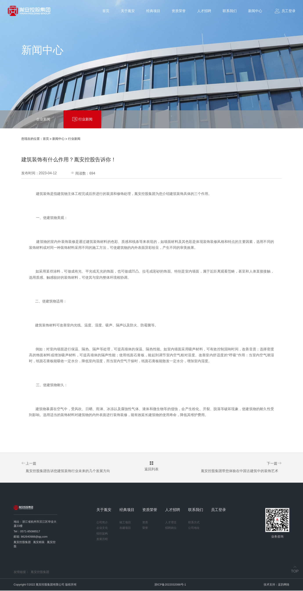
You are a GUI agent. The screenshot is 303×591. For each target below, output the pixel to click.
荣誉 (145, 528)
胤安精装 (39, 542)
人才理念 (171, 522)
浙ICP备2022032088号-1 (170, 585)
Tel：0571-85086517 (27, 531)
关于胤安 (128, 11)
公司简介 (102, 522)
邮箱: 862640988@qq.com (30, 537)
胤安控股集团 (22, 542)
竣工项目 (125, 522)
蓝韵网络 (283, 585)
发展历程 (102, 539)
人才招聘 (204, 11)
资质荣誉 (179, 11)
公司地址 (194, 528)
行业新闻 (74, 138)
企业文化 (102, 528)
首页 (105, 11)
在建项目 (125, 528)
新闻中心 (255, 11)
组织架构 (102, 534)
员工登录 (218, 510)
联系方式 (194, 522)
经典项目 (153, 11)
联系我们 (230, 11)
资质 (145, 522)
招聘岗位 (171, 528)
